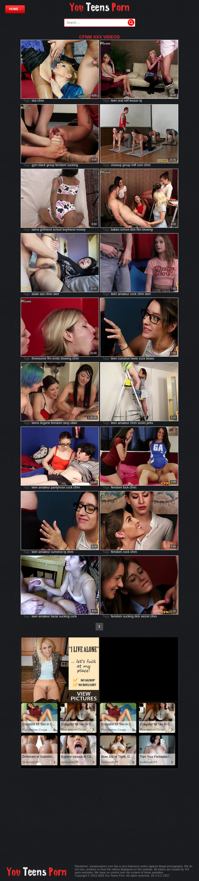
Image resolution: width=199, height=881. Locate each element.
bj (140, 100)
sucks (142, 423)
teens (35, 423)
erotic (56, 358)
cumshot (124, 358)
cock (133, 294)
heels (134, 358)
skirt (56, 294)
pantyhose (58, 487)
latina (35, 229)
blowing (147, 229)
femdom (60, 165)
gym (35, 165)
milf (126, 100)
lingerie (45, 423)
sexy (66, 423)
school (57, 229)
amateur (123, 294)
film (139, 229)
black (42, 165)
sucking (72, 165)
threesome (39, 358)
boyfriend (68, 229)
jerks (149, 423)
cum (140, 165)
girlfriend (46, 229)
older (73, 423)
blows (150, 358)
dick (133, 229)
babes (115, 229)
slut (34, 100)
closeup (116, 165)
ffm (49, 358)
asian (35, 294)
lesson (134, 100)
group (50, 165)
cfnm (40, 100)
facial (54, 616)
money (81, 229)
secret (145, 616)
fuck (126, 487)
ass (42, 294)
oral (120, 100)
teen (114, 100)
